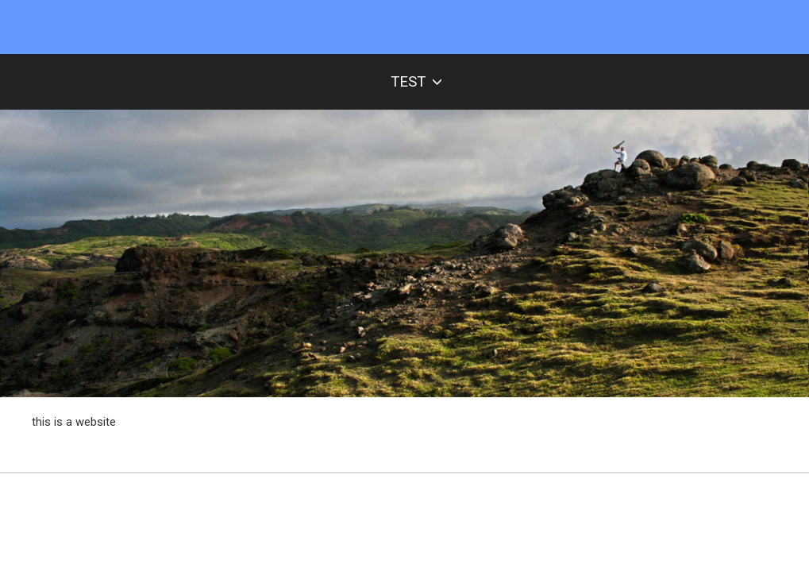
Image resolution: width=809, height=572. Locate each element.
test (416, 82)
